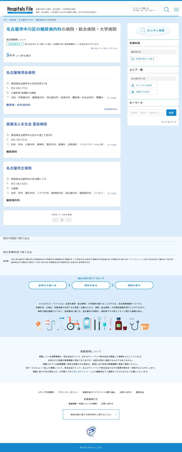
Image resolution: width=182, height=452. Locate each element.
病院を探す (134, 285)
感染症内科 (105, 259)
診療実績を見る (111, 109)
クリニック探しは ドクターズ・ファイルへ (144, 9)
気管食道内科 (39, 259)
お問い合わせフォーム (82, 371)
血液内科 (88, 259)
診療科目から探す (143, 58)
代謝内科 (162, 259)
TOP (5, 19)
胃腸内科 (29, 259)
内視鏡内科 (115, 259)
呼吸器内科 (50, 259)
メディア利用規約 (46, 392)
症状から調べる (48, 285)
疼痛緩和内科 (54, 262)
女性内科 (170, 259)
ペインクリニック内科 (138, 259)
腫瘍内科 (96, 259)
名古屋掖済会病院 (20, 72)
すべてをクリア (168, 121)
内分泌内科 (153, 259)
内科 (13, 259)
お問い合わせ (126, 392)
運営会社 (140, 392)
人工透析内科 (78, 259)
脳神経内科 (16, 262)
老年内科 (44, 262)
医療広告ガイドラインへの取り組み (99, 392)
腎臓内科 (68, 259)
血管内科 (74, 262)
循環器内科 (59, 259)
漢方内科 (124, 259)
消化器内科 (20, 259)
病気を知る (91, 285)
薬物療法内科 (84, 262)
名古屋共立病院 (19, 167)
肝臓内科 (25, 262)
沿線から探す (140, 91)
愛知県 (13, 19)
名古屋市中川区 (26, 19)
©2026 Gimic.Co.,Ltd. (91, 447)
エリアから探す (142, 85)
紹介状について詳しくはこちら (104, 48)
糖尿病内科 (41, 19)
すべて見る (112, 97)
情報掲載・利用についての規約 (83, 403)
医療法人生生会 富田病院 (26, 123)
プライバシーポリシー (68, 392)
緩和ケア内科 (34, 262)
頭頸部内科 (65, 262)
